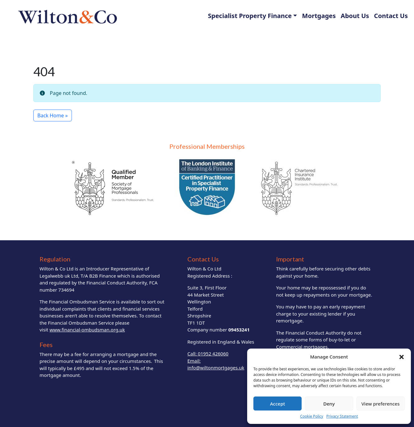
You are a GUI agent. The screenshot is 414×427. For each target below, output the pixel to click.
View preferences (380, 404)
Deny (329, 404)
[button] (401, 357)
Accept (277, 404)
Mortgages (319, 16)
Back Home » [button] (52, 115)
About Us (355, 16)
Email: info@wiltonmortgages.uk (215, 364)
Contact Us (391, 16)
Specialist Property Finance (250, 16)
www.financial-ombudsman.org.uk (87, 329)
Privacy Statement (342, 416)
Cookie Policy (311, 416)
